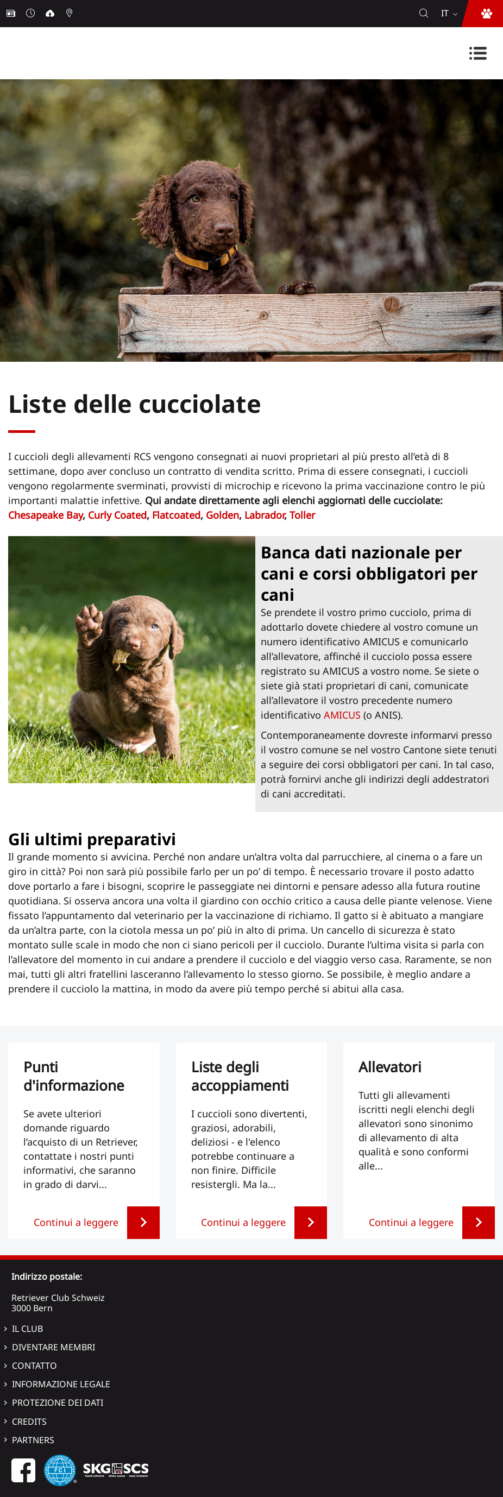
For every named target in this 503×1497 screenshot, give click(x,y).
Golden (222, 514)
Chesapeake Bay (45, 514)
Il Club (27, 1329)
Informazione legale (61, 1384)
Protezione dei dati (57, 1402)
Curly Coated (117, 514)
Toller (302, 514)
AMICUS (342, 714)
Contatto (34, 1366)
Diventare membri (53, 1347)
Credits (29, 1421)
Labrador (264, 514)
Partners (33, 1440)
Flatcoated (176, 514)
